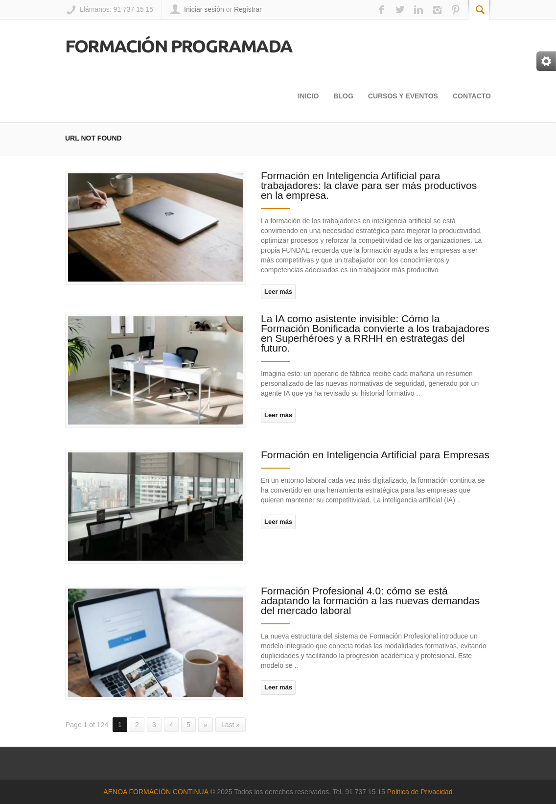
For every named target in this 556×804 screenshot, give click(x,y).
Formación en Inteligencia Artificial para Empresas (375, 454)
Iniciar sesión (204, 9)
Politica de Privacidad (420, 792)
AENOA (116, 792)
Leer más (278, 291)
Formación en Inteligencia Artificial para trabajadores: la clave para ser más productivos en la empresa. (369, 185)
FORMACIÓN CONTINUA (168, 792)
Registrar (248, 9)
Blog (343, 96)
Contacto (472, 96)
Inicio (308, 96)
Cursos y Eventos (403, 96)
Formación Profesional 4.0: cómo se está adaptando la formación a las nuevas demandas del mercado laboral (370, 600)
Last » (230, 725)
